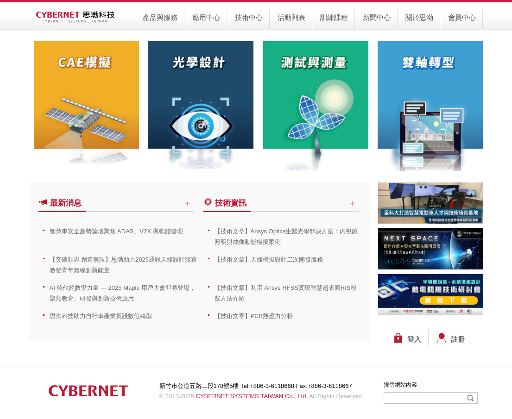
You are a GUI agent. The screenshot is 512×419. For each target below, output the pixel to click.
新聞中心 (377, 17)
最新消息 (61, 203)
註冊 (458, 339)
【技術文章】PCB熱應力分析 (254, 316)
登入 (414, 339)
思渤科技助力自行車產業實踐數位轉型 (101, 316)
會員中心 (462, 17)
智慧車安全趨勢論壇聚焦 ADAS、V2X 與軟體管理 (116, 231)
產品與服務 (160, 17)
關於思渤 (419, 17)
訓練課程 (334, 17)
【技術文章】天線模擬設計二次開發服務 (269, 259)
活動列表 (291, 17)
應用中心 (206, 17)
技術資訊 (226, 203)
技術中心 (249, 17)
